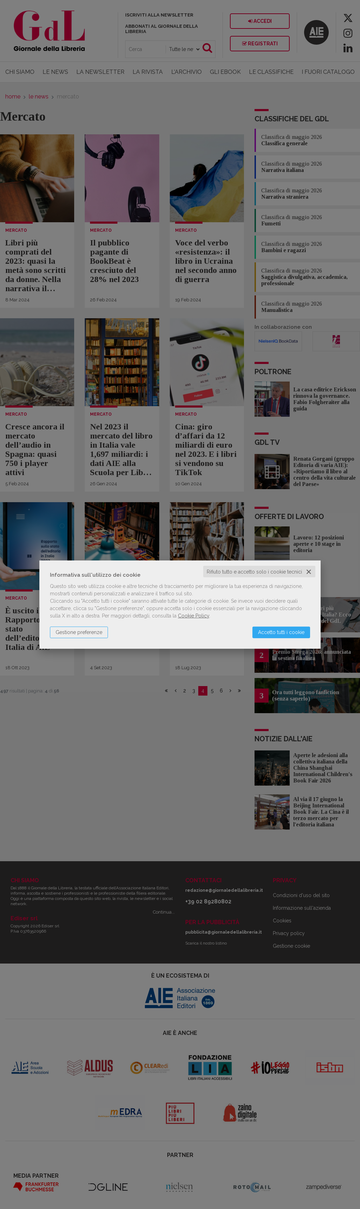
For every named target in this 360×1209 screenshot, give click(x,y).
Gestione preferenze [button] (79, 632)
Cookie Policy (193, 615)
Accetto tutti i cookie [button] (281, 632)
